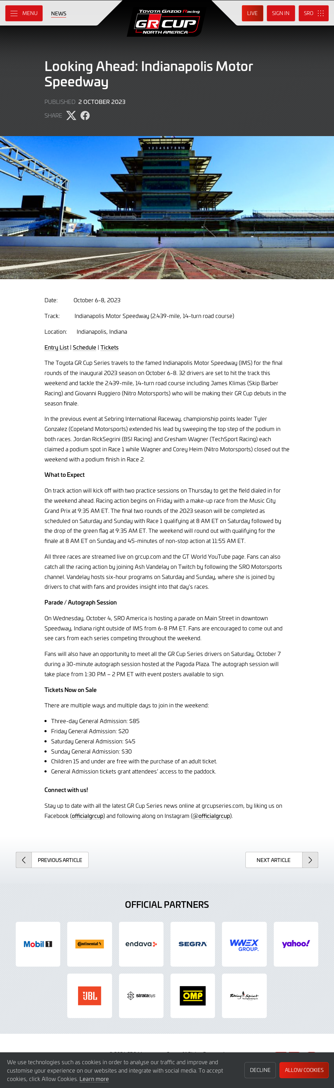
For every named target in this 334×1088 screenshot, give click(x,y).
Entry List (56, 347)
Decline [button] (260, 1070)
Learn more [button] (94, 1078)
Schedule (84, 347)
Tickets (109, 347)
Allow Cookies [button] (304, 1070)
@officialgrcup (211, 815)
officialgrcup (87, 815)
